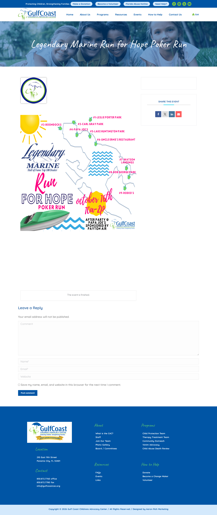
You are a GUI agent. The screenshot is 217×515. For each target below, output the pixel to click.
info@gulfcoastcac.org (48, 486)
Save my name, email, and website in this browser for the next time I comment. (71, 384)
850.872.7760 (43, 478)
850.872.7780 (43, 482)
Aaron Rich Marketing (157, 509)
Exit (195, 14)
